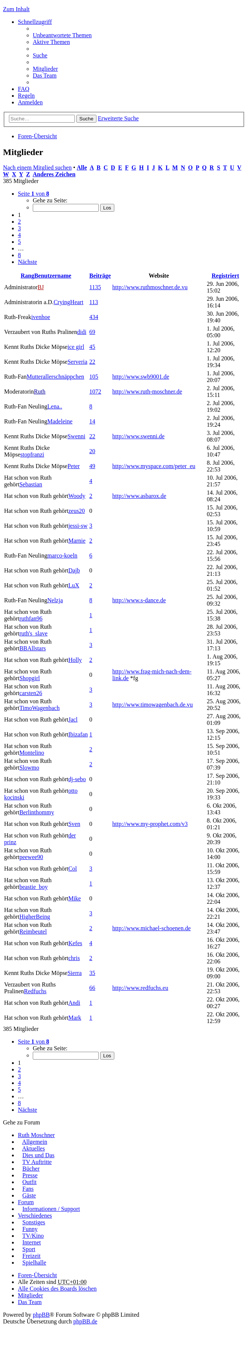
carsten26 (30, 693)
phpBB (41, 1315)
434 (93, 317)
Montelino (31, 752)
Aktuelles (33, 1148)
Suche (86, 118)
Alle (82, 167)
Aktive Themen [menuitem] (51, 42)
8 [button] (19, 255)
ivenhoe (40, 317)
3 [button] (19, 228)
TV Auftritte (37, 1162)
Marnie (76, 540)
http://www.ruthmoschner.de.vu (150, 287)
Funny (30, 1229)
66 (92, 988)
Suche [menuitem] (40, 55)
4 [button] (19, 235)
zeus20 (76, 511)
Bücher (30, 1168)
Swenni (76, 436)
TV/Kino (33, 1236)
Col (72, 868)
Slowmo (29, 767)
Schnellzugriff (35, 22)
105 (93, 376)
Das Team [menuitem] (45, 75)
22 (92, 362)
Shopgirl (29, 678)
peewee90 (31, 857)
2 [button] (19, 221)
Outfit (29, 1182)
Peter (73, 466)
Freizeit (31, 1256)
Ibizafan (78, 734)
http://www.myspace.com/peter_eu (153, 466)
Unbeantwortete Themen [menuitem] (62, 35)
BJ (41, 287)
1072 (95, 391)
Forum (26, 1202)
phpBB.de (85, 1321)
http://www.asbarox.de (139, 496)
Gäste (29, 1195)
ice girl (75, 347)
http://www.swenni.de (138, 436)
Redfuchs (35, 991)
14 (92, 421)
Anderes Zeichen (54, 174)
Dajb (74, 570)
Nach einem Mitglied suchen (37, 167)
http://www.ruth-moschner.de (147, 391)
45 (92, 347)
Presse (30, 1175)
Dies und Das (38, 1155)
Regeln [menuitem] (26, 95)
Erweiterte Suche (118, 118)
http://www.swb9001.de (140, 376)
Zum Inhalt (16, 9)
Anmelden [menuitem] (30, 102)
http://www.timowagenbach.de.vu (152, 704)
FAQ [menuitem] (23, 89)
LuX (73, 585)
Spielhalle (34, 1262)
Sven (74, 824)
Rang (27, 275)
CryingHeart (68, 302)
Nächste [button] (27, 262)
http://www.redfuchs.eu (140, 988)
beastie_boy (33, 887)
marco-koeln (62, 555)
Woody (76, 496)
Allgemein (34, 1142)
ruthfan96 (30, 618)
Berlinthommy (36, 812)
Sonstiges (33, 1222)
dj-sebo (77, 779)
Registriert (225, 275)
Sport (28, 1249)
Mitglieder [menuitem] (45, 69)
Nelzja (55, 600)
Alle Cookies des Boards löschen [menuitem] (57, 1288)
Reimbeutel (33, 931)
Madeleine (60, 421)
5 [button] (19, 242)
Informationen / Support (51, 1209)
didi (81, 332)
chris (74, 958)
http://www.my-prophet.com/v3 (150, 824)
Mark (74, 1017)
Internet (31, 1242)
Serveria (77, 362)
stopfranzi (32, 454)
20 (92, 451)
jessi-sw (78, 526)
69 (92, 332)
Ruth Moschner (36, 1135)
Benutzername (52, 275)
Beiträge (100, 275)
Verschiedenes (35, 1215)
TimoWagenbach (39, 708)
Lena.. (54, 406)
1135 (95, 287)
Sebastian (30, 484)
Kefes (75, 943)
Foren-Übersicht (37, 136)
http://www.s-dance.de (139, 600)
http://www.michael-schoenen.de (151, 928)
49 (92, 466)
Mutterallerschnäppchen (55, 376)
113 (93, 302)
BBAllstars (32, 648)
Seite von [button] (33, 193)
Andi (74, 1003)
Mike (74, 898)
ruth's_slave (33, 633)
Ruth (39, 391)
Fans (28, 1189)
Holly (75, 660)
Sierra (74, 973)
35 (92, 973)
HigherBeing (34, 916)
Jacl (72, 719)
